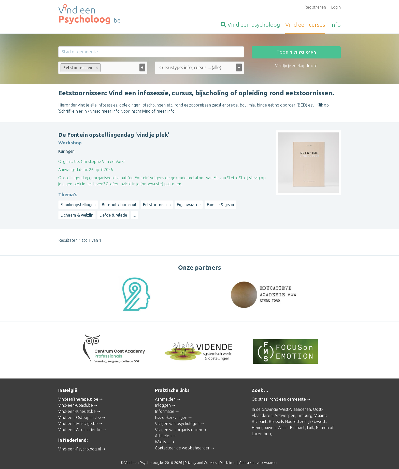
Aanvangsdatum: (73, 169)
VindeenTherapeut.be (78, 394)
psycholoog (250, 24)
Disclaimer (228, 458)
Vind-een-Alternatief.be (80, 425)
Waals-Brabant (291, 423)
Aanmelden (165, 394)
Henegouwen (264, 423)
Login (336, 7)
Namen (322, 423)
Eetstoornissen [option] (80, 67)
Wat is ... (162, 437)
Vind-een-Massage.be (78, 419)
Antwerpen (285, 411)
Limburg (304, 411)
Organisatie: (69, 161)
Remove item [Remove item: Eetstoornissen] (97, 67)
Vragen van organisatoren (178, 425)
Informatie (164, 406)
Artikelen (163, 431)
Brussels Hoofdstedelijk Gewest (297, 417)
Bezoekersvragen (171, 413)
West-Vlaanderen (295, 404)
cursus (305, 24)
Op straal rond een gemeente (279, 394)
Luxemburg (262, 429)
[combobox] (102, 69)
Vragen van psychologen (177, 419)
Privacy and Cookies (200, 458)
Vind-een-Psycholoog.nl (79, 444)
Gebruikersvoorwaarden (258, 458)
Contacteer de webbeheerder (182, 443)
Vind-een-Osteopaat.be (79, 413)
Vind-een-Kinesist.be (77, 406)
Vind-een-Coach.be (75, 400)
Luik (310, 423)
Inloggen (163, 400)
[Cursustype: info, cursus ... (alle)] (203, 67)
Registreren (315, 7)
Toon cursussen (296, 52)
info (335, 24)
